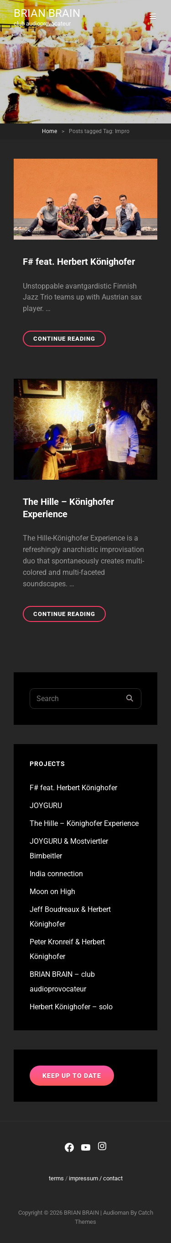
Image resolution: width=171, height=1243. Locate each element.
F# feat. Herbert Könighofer (79, 261)
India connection (56, 873)
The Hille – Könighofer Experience (84, 823)
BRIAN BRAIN (47, 13)
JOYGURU (46, 805)
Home (49, 131)
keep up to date (71, 1075)
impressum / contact (96, 1178)
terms (56, 1178)
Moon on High (52, 891)
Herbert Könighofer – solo (71, 1006)
